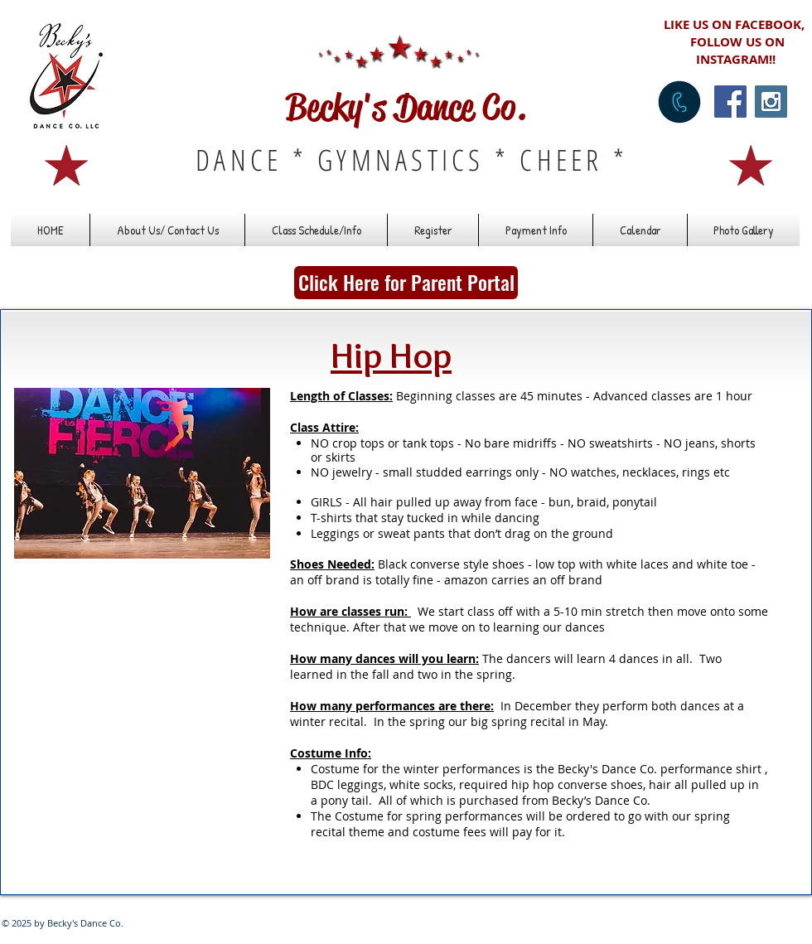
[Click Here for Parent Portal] (406, 282)
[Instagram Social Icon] (771, 101)
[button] (316, 230)
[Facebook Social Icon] (730, 101)
